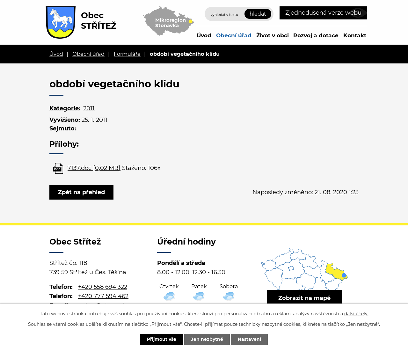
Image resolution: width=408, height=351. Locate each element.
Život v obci (272, 35)
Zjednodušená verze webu (323, 12)
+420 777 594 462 (103, 296)
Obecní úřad (233, 35)
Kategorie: (64, 108)
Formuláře (127, 54)
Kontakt (354, 35)
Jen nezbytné (207, 339)
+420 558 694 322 (102, 286)
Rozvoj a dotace (316, 35)
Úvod (204, 35)
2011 (89, 108)
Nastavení (249, 339)
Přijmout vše (161, 339)
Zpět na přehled (81, 192)
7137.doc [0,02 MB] (94, 168)
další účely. (356, 314)
